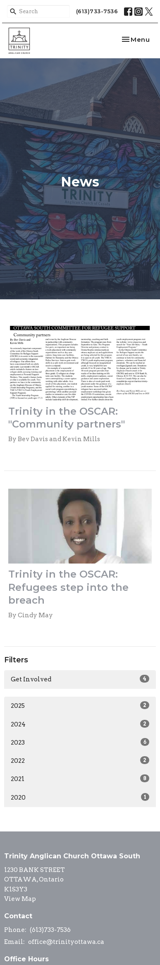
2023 (80, 742)
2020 (80, 797)
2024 (80, 724)
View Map (20, 899)
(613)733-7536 (97, 11)
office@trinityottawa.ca (66, 942)
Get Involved (80, 679)
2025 (80, 705)
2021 (80, 778)
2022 (80, 760)
